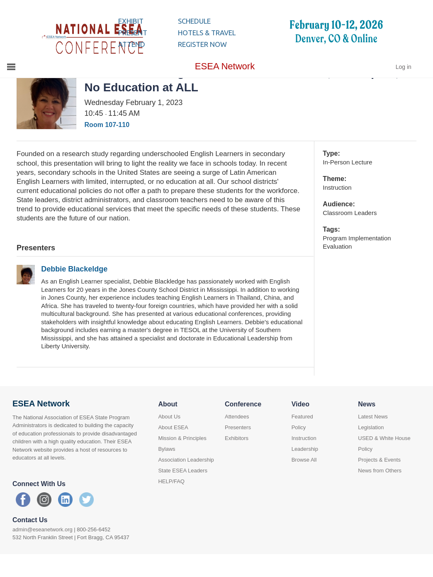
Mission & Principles (182, 458)
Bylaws (166, 469)
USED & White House (384, 458)
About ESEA (173, 448)
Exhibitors (236, 458)
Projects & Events (379, 480)
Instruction (304, 458)
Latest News (373, 437)
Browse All (304, 480)
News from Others (379, 491)
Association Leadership (186, 480)
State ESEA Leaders (182, 491)
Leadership (305, 469)
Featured (302, 437)
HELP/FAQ (171, 502)
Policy (299, 448)
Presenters (238, 448)
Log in (403, 87)
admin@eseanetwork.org (42, 550)
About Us (169, 437)
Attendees (237, 437)
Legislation (371, 448)
